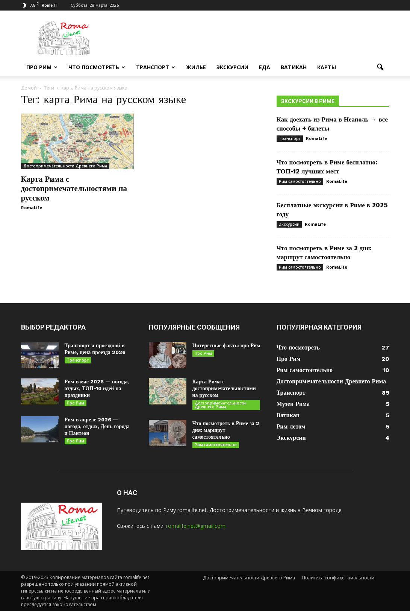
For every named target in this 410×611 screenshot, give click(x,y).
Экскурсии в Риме (307, 101)
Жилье (196, 67)
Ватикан (294, 67)
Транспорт (155, 67)
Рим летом (291, 426)
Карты (326, 67)
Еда (264, 67)
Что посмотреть (96, 67)
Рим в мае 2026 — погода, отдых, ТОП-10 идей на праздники (97, 388)
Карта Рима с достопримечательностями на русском (74, 188)
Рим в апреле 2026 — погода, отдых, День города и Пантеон (97, 426)
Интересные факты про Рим (226, 345)
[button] (380, 67)
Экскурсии (232, 67)
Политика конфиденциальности (338, 578)
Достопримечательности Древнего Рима (65, 166)
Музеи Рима (293, 403)
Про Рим (41, 67)
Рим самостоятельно (300, 181)
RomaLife (31, 207)
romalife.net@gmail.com (195, 525)
